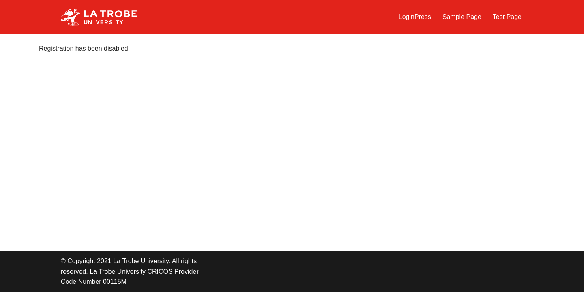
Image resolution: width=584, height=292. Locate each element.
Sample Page (461, 16)
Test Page (507, 16)
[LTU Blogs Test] (99, 16)
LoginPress (415, 16)
